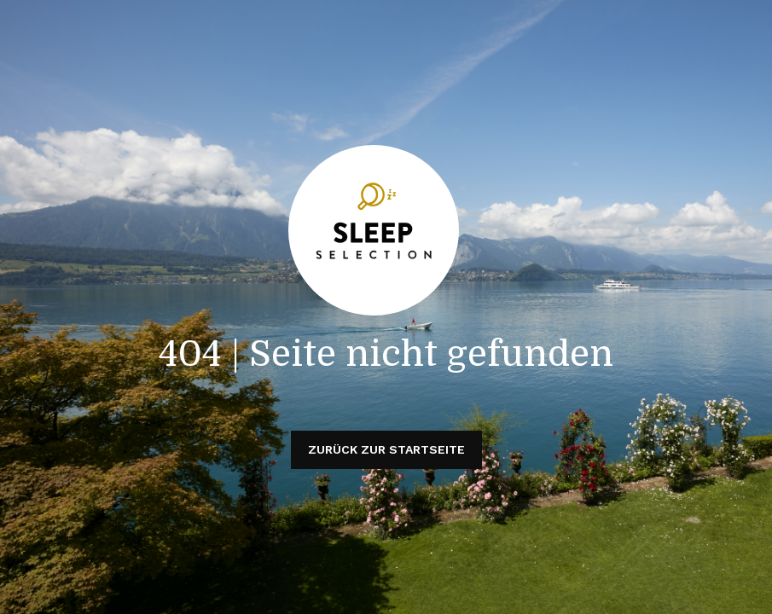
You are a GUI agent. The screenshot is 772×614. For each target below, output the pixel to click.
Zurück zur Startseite (386, 449)
